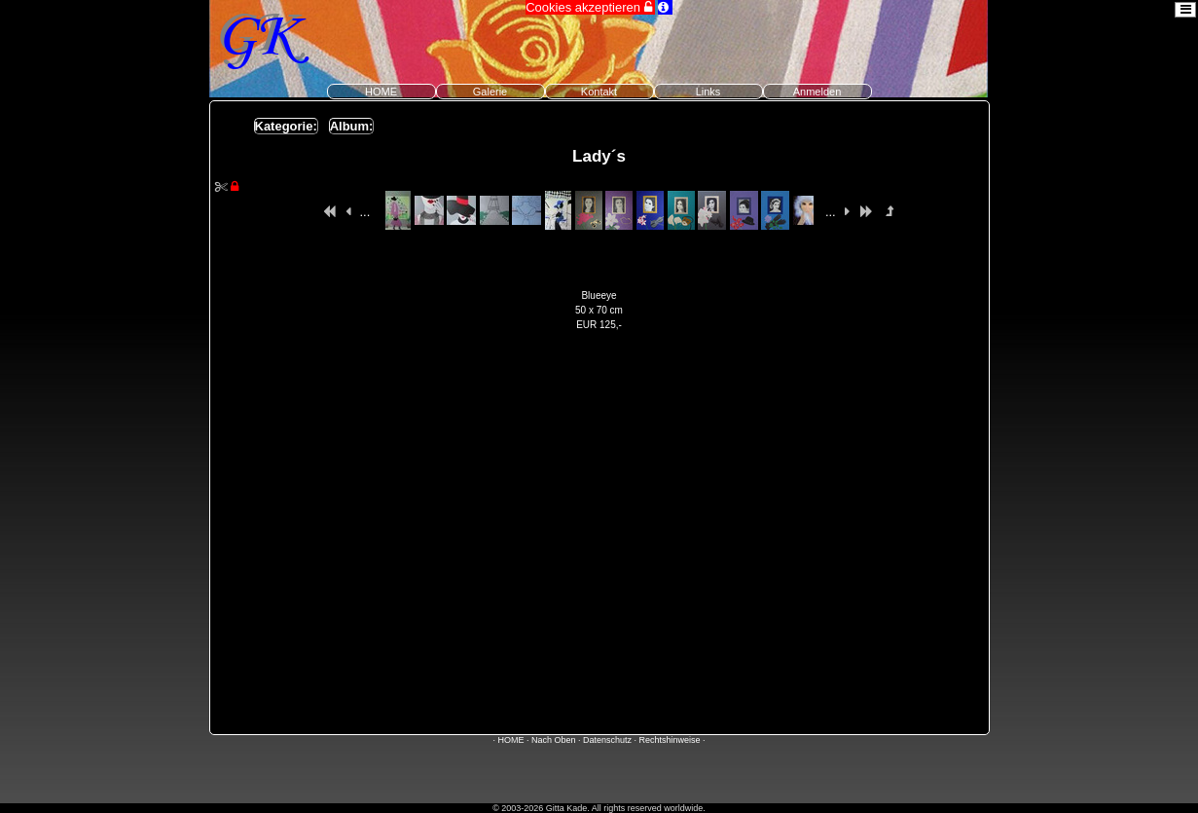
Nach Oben (553, 740)
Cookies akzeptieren (590, 7)
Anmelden (817, 91)
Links (708, 91)
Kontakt (599, 91)
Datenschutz (607, 740)
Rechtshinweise (670, 740)
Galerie (490, 91)
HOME (381, 91)
